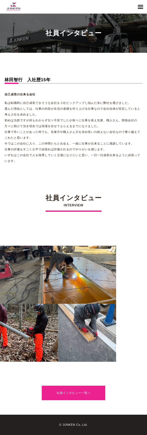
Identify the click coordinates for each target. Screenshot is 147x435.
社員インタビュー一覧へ (74, 392)
